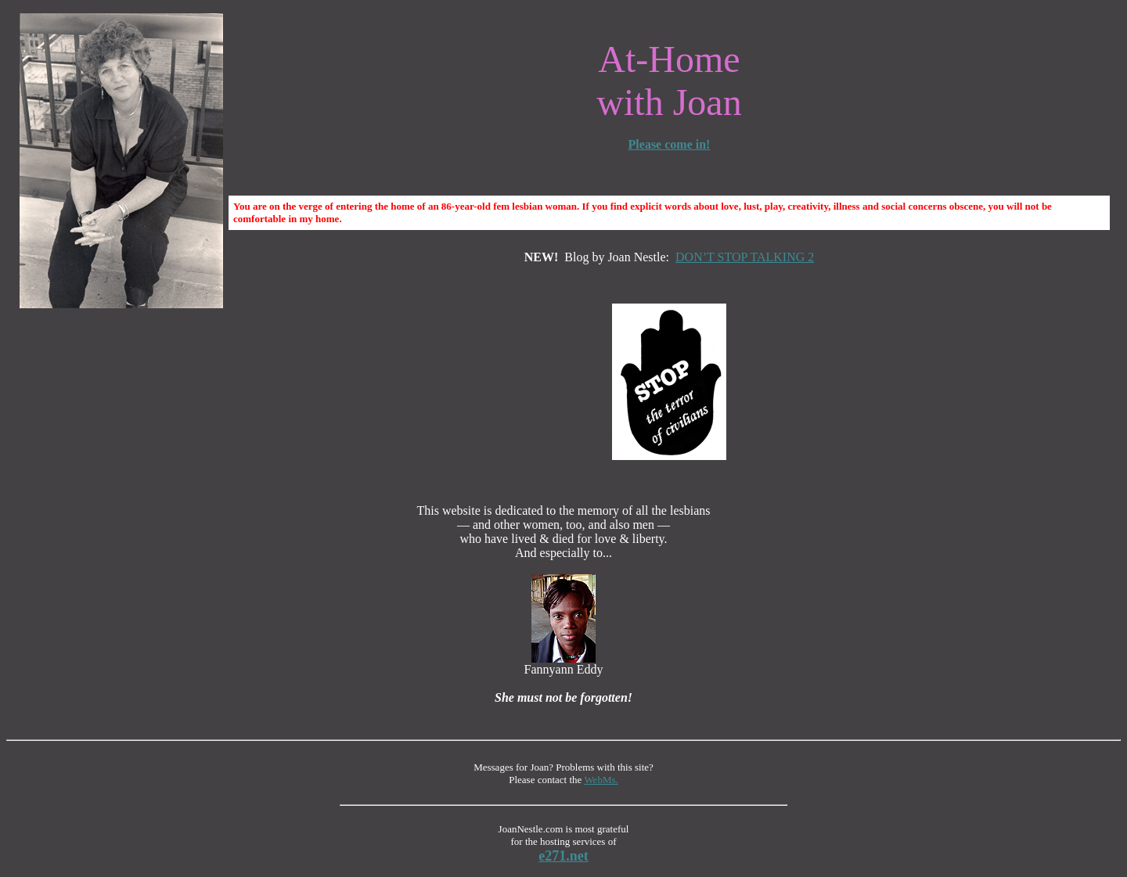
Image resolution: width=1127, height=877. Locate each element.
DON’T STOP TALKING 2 (744, 257)
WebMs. (601, 779)
